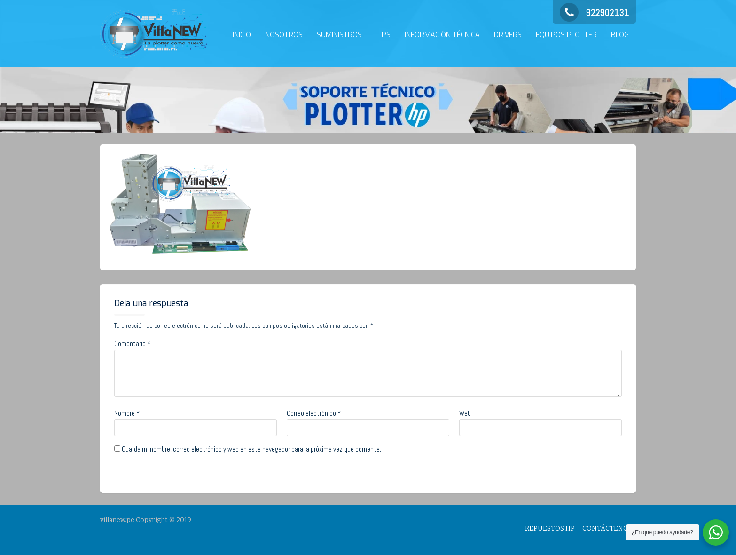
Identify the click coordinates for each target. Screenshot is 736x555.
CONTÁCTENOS (607, 528)
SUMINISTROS (339, 34)
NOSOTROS (284, 34)
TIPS (383, 34)
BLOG (620, 34)
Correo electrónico (314, 413)
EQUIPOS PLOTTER (566, 34)
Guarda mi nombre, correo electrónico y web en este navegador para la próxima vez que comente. (251, 448)
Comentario (132, 343)
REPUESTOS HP (550, 528)
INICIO (242, 34)
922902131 (594, 13)
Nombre (127, 413)
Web (465, 413)
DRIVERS (508, 34)
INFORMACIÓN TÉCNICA (442, 34)
